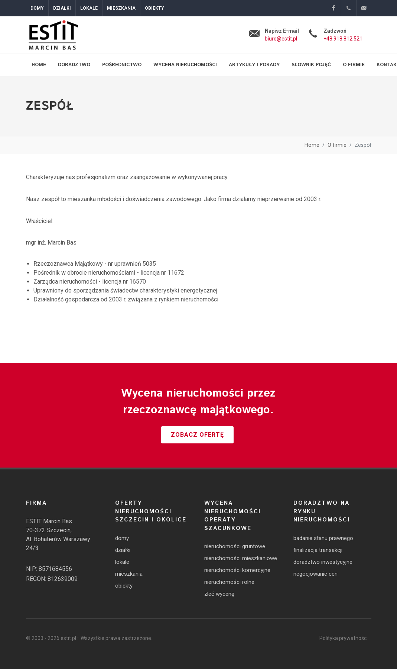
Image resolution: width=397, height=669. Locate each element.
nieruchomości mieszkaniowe (240, 558)
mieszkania (129, 574)
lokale (122, 562)
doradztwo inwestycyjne (322, 562)
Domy (37, 8)
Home (312, 145)
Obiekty (154, 8)
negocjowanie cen (315, 574)
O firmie (337, 145)
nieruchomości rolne (229, 582)
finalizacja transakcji (317, 550)
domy (122, 538)
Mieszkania (121, 8)
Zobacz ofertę (197, 434)
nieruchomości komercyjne (237, 570)
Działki (62, 8)
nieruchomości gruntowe (234, 546)
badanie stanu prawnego (323, 538)
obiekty (124, 585)
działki (122, 550)
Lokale (89, 8)
